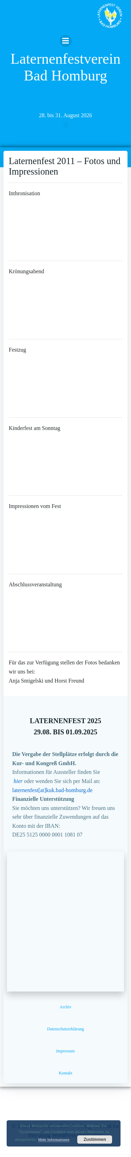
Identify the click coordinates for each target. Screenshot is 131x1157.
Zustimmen (94, 1139)
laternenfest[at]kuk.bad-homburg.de (52, 790)
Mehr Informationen (54, 1139)
